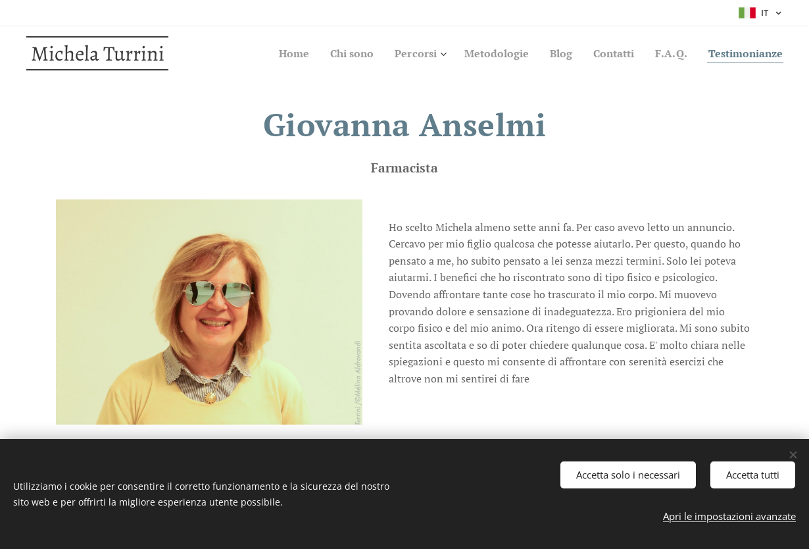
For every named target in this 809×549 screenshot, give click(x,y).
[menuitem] (267, 53)
